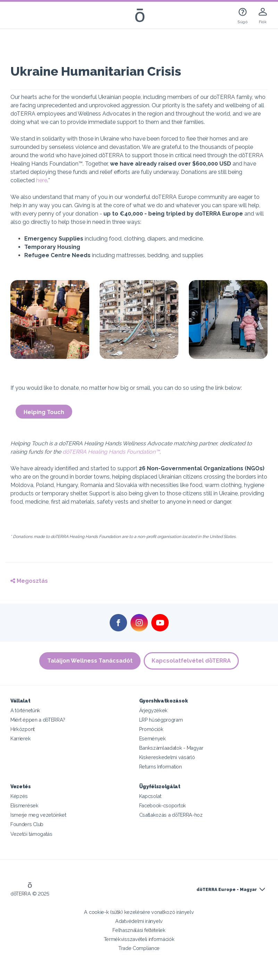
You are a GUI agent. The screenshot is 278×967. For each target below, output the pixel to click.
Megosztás (29, 581)
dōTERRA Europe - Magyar (226, 889)
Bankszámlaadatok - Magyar (171, 748)
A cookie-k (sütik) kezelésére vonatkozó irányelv (139, 912)
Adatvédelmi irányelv (139, 921)
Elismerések (24, 805)
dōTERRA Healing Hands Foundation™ (111, 451)
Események (152, 738)
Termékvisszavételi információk (139, 939)
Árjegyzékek (153, 710)
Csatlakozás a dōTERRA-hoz (171, 815)
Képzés (19, 796)
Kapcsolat (150, 796)
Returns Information (160, 767)
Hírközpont (22, 729)
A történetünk (25, 710)
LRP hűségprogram (161, 720)
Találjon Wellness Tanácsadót (90, 660)
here (41, 180)
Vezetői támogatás (31, 834)
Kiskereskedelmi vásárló (167, 757)
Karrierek (20, 738)
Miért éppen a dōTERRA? (37, 720)
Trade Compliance (139, 948)
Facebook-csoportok (162, 805)
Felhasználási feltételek (139, 930)
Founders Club (26, 824)
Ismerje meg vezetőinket (38, 815)
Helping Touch (44, 412)
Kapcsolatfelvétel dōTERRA (191, 660)
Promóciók (151, 729)
